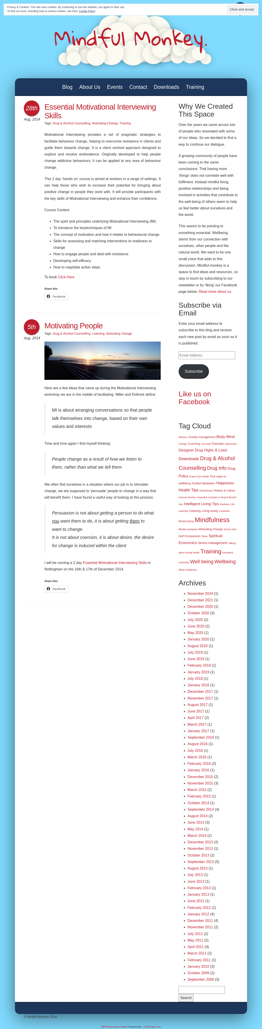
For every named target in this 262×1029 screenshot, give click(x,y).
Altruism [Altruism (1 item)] (183, 437)
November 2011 (200, 927)
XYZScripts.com (152, 1026)
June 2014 (195, 822)
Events (115, 87)
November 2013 (200, 848)
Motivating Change (105, 123)
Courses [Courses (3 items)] (218, 443)
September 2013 (200, 862)
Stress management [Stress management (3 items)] (212, 543)
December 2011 (200, 921)
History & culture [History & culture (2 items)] (224, 490)
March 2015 (196, 790)
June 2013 (195, 881)
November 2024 (200, 593)
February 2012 (199, 908)
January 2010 (198, 966)
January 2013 (198, 894)
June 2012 (195, 901)
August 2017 (197, 705)
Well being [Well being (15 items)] (202, 561)
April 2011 (195, 947)
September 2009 (200, 979)
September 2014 (200, 809)
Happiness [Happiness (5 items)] (225, 483)
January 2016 (198, 770)
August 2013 (197, 868)
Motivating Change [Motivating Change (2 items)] (211, 529)
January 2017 (198, 731)
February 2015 (199, 796)
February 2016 (199, 763)
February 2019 (199, 665)
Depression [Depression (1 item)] (231, 443)
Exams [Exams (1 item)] (192, 476)
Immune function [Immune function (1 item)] (187, 497)
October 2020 (198, 613)
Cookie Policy (87, 11)
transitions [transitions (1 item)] (227, 552)
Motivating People (73, 325)
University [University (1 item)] (184, 562)
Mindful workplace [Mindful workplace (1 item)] (188, 529)
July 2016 (195, 751)
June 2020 (195, 626)
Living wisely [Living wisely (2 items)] (210, 510)
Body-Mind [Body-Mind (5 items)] (225, 437)
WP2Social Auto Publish (114, 1026)
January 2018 (198, 685)
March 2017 (196, 724)
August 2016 (197, 744)
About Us (89, 87)
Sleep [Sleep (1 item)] (205, 536)
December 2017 (200, 691)
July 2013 (195, 875)
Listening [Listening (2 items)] (195, 510)
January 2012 (198, 914)
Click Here (66, 277)
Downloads (166, 87)
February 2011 (199, 960)
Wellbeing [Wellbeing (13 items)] (225, 561)
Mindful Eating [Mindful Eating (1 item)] (186, 521)
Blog (67, 87)
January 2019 (198, 672)
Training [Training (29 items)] (210, 551)
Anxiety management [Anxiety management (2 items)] (201, 437)
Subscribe (194, 371)
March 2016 (196, 757)
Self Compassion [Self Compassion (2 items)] (189, 536)
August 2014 (197, 816)
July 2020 (195, 620)
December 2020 (200, 606)
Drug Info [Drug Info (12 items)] (217, 468)
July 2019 (195, 652)
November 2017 (200, 698)
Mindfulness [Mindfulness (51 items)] (212, 519)
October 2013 (198, 855)
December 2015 (200, 777)
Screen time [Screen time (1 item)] (230, 529)
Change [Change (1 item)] (183, 443)
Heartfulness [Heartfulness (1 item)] (206, 490)
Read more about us (215, 291)
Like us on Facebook (195, 398)
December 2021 (200, 600)
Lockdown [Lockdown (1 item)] (224, 511)
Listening (98, 333)
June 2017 (195, 711)
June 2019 (195, 659)
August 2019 (197, 646)
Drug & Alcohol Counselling (71, 123)
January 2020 (198, 639)
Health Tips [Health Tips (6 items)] (188, 490)
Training (195, 87)
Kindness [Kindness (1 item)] (225, 504)
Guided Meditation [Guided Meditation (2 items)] (203, 483)
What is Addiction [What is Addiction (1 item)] (188, 569)
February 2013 (199, 888)
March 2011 (196, 953)
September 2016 (200, 737)
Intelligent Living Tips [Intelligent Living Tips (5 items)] (201, 504)
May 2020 (195, 633)
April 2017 (195, 718)
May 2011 (195, 940)
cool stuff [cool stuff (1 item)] (206, 443)
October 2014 (198, 803)
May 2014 (195, 829)
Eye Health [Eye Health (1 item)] (203, 476)
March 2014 (196, 836)
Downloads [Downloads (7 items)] (189, 458)
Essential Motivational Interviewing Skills (100, 111)
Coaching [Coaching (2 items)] (194, 443)
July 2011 (195, 934)
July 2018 (195, 678)
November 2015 (200, 783)
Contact (138, 87)
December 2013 (200, 842)
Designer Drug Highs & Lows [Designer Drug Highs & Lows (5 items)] (203, 450)
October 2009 (198, 973)
